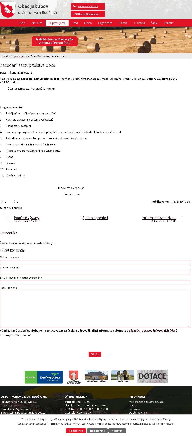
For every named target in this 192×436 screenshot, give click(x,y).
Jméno (9, 267)
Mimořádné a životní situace (146, 402)
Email (21, 277)
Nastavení (117, 430)
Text (8, 287)
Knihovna (134, 409)
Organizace (105, 23)
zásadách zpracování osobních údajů (153, 330)
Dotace (133, 405)
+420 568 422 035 (88, 6)
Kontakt (168, 23)
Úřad (75, 23)
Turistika (139, 23)
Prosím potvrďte (15, 335)
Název (9, 257)
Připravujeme (57, 23)
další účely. (165, 419)
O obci (88, 23)
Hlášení (123, 23)
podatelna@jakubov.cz (31, 412)
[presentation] (23, 344)
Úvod (22, 23)
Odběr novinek (138, 412)
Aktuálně (37, 23)
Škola (154, 23)
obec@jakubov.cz (90, 14)
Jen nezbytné (97, 430)
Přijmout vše (76, 430)
